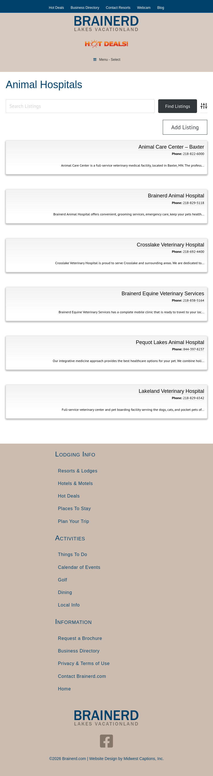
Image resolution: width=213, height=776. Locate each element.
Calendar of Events (79, 567)
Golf (62, 579)
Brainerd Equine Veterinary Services (163, 293)
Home (64, 688)
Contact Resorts (118, 8)
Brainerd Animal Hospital (176, 196)
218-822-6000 (193, 153)
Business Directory (85, 8)
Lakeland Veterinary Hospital (171, 391)
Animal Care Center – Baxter (171, 147)
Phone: (177, 153)
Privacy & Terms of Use (84, 663)
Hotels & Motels (75, 483)
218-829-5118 (193, 203)
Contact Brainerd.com (82, 676)
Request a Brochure (80, 638)
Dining (65, 592)
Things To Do (72, 554)
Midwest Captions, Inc (143, 758)
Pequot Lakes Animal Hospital (170, 342)
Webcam (143, 8)
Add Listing (185, 127)
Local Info (69, 605)
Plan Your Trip (73, 521)
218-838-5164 (193, 300)
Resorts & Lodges (77, 470)
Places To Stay (74, 508)
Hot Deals (56, 8)
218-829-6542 (193, 398)
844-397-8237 (193, 349)
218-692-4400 (193, 251)
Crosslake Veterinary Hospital (170, 245)
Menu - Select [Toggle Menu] (106, 60)
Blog (160, 8)
